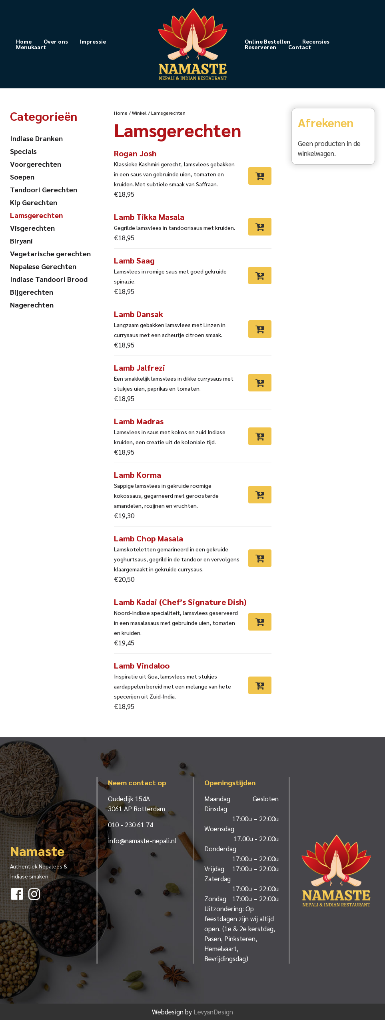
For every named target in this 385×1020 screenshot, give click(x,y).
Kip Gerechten (33, 202)
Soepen (22, 176)
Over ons (56, 41)
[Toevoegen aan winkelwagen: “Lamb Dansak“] (259, 329)
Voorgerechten (35, 163)
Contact (299, 47)
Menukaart (31, 47)
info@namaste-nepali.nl (142, 840)
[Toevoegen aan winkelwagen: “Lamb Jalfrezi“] (259, 382)
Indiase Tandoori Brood (49, 278)
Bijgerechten (31, 291)
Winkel (139, 113)
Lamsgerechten (36, 215)
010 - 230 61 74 (130, 824)
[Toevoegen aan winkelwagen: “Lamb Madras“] (259, 436)
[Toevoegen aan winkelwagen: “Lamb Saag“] (259, 275)
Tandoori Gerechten (43, 189)
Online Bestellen (267, 41)
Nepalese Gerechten (43, 266)
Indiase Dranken (36, 138)
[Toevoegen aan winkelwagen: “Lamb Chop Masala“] (259, 558)
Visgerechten (32, 227)
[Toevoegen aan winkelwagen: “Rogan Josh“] (259, 176)
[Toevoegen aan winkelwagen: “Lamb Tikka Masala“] (259, 227)
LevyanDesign (213, 1011)
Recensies (315, 41)
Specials (23, 151)
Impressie (93, 41)
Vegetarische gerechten (50, 253)
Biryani (21, 240)
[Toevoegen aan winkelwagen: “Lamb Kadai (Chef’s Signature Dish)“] (259, 622)
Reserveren (260, 47)
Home (24, 41)
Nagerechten (32, 304)
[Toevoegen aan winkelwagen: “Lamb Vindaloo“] (259, 685)
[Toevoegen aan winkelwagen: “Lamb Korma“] (259, 494)
